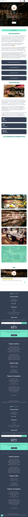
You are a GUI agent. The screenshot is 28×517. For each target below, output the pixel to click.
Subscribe (24, 323)
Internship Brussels (14, 482)
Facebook (14, 19)
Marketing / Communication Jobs (14, 380)
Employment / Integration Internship (14, 359)
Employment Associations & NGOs (14, 460)
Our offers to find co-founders (14, 426)
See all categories (14, 395)
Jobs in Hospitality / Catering (14, 496)
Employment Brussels (14, 478)
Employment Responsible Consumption (14, 349)
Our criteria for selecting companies (14, 312)
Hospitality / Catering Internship (14, 390)
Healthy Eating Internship (14, 354)
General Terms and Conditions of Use (7, 402)
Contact (14, 311)
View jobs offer (14, 30)
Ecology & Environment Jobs (14, 350)
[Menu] (26, 1)
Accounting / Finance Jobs (14, 381)
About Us (14, 309)
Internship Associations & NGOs (14, 355)
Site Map (19, 402)
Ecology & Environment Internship (14, 358)
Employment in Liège (14, 367)
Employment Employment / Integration (14, 351)
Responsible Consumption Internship (14, 469)
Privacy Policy (15, 402)
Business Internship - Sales (14, 386)
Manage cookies (23, 402)
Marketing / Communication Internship (14, 500)
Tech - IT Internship (14, 391)
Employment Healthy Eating (14, 346)
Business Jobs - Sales (14, 491)
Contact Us (14, 335)
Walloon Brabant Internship (14, 372)
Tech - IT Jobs (14, 382)
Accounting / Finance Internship (14, 389)
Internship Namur (14, 371)
